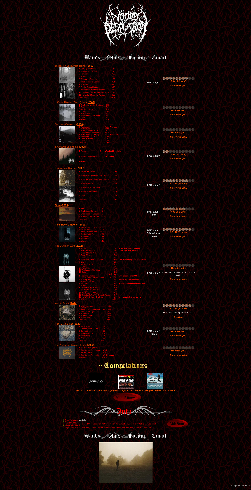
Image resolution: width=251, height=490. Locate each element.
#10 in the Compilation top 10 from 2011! (178, 273)
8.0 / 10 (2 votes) (178, 183)
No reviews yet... (178, 85)
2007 (90, 65)
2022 (77, 324)
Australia (82, 420)
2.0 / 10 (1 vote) (178, 154)
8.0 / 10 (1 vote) (178, 81)
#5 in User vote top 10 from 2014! (178, 312)
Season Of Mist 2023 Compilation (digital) (96, 389)
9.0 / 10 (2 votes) (178, 232)
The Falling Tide (64, 324)
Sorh (58, 205)
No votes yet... (178, 110)
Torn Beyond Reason (66, 224)
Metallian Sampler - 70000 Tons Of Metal (155, 389)
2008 (80, 124)
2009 (65, 205)
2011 (82, 224)
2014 (74, 303)
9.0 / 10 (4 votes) (178, 308)
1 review (178, 317)
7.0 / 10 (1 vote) (178, 212)
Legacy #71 (126, 389)
